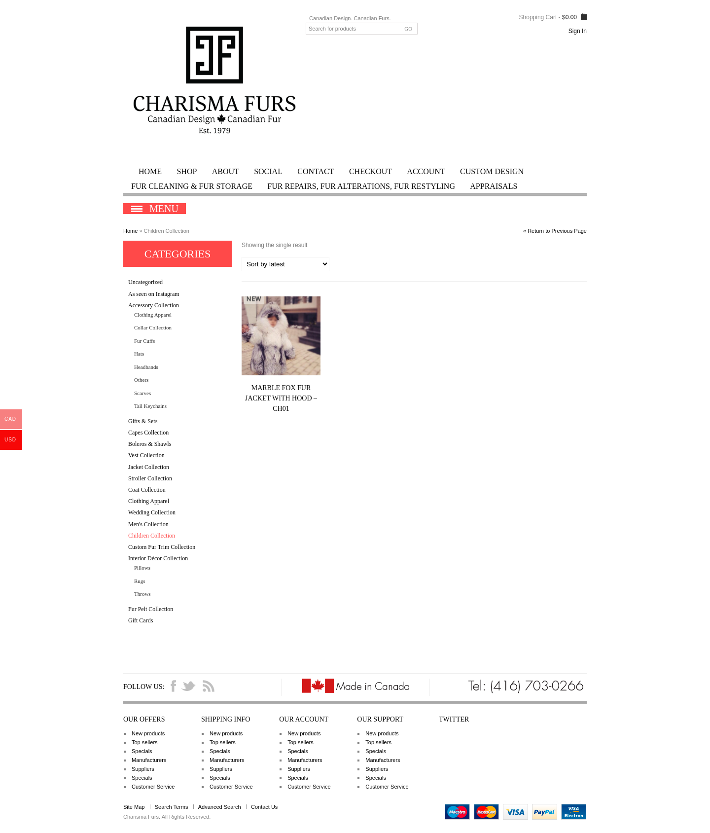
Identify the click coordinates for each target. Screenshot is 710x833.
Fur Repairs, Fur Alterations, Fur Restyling (361, 186)
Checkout (370, 171)
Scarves (142, 393)
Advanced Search (219, 807)
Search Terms (171, 807)
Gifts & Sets (142, 421)
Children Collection (151, 535)
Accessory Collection (153, 305)
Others (141, 380)
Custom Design (492, 171)
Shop (187, 171)
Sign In (577, 31)
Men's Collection (148, 524)
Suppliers (143, 769)
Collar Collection (153, 327)
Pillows (142, 568)
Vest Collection (146, 455)
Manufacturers (149, 760)
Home (150, 171)
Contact (315, 171)
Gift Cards (140, 620)
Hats (139, 354)
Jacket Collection (148, 467)
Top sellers (145, 742)
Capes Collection (148, 432)
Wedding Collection (152, 512)
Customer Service (153, 787)
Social (268, 171)
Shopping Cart (538, 17)
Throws (142, 594)
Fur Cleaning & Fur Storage (191, 186)
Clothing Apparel (153, 315)
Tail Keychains (150, 406)
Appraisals (493, 186)
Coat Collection (147, 489)
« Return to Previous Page (555, 230)
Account (426, 171)
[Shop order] (285, 264)
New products (148, 733)
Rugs (139, 581)
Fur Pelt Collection (150, 609)
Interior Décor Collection (158, 558)
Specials (142, 751)
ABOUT (225, 171)
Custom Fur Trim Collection (161, 546)
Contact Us (264, 807)
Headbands (146, 367)
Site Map (133, 807)
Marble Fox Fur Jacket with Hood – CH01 (281, 398)
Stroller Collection (150, 478)
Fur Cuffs (144, 341)
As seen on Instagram (153, 293)
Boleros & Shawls (149, 443)
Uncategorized (145, 282)
